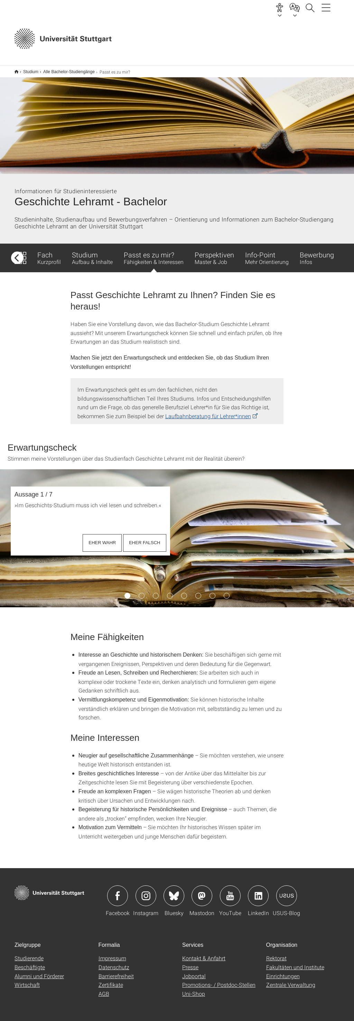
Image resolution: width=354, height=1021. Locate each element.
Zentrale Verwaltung (290, 980)
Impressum (112, 953)
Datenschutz (114, 962)
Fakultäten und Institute (295, 962)
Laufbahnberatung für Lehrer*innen (208, 411)
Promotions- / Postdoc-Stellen (218, 980)
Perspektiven (214, 253)
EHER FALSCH (144, 538)
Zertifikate (111, 980)
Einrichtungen (283, 971)
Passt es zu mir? (154, 257)
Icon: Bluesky (174, 891)
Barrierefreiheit (116, 971)
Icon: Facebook (117, 891)
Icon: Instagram (146, 891)
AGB (104, 989)
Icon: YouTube (230, 891)
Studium (27, 69)
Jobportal (194, 971)
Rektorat (276, 953)
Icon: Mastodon (202, 891)
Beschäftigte (30, 962)
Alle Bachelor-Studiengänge (65, 69)
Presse (190, 962)
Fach (49, 253)
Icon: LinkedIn (258, 891)
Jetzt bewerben (238, 39)
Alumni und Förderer (39, 971)
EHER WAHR (102, 538)
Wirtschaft (27, 980)
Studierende (29, 953)
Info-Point (267, 253)
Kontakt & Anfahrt (203, 953)
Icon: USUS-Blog (286, 891)
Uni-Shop (193, 989)
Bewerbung (317, 253)
